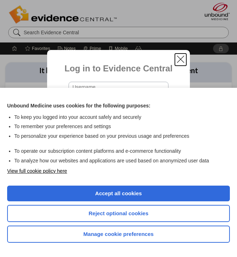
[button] (180, 60)
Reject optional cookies (118, 213)
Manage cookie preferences (119, 234)
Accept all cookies (118, 193)
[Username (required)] (118, 87)
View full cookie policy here (37, 171)
